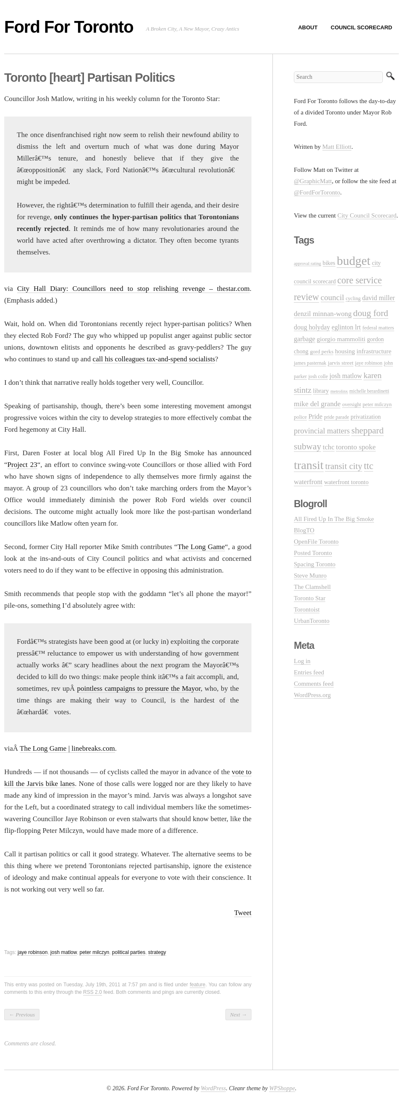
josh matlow (63, 952)
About (307, 27)
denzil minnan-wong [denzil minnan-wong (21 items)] (323, 314)
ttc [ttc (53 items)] (369, 466)
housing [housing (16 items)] (345, 351)
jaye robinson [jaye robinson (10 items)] (368, 363)
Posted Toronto (313, 553)
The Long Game (201, 547)
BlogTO (304, 530)
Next (238, 1014)
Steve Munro (310, 575)
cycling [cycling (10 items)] (352, 298)
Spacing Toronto (314, 564)
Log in (302, 661)
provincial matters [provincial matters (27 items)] (322, 431)
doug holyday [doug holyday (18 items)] (312, 327)
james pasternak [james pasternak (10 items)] (310, 363)
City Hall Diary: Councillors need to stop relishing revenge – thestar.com (133, 289)
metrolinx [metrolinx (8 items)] (339, 391)
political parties (128, 952)
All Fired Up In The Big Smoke (334, 519)
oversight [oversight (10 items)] (351, 404)
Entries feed (309, 672)
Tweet (242, 913)
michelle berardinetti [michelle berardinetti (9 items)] (369, 391)
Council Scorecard (361, 27)
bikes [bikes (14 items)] (329, 262)
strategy (157, 952)
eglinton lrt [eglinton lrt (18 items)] (346, 327)
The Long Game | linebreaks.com (67, 748)
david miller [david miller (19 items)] (378, 297)
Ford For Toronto (68, 27)
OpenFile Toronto (316, 541)
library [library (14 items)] (321, 390)
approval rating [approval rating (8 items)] (307, 263)
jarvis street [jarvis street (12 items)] (340, 363)
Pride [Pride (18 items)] (315, 416)
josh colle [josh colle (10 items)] (318, 376)
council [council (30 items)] (332, 297)
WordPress (213, 1088)
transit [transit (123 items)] (309, 465)
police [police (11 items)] (300, 417)
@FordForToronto (317, 192)
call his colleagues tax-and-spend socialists (154, 359)
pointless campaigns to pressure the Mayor (139, 688)
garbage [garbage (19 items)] (304, 338)
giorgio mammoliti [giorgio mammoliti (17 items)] (341, 338)
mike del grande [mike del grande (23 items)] (317, 404)
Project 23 (22, 465)
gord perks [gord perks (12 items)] (321, 351)
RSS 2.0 (92, 992)
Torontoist (306, 609)
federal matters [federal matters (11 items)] (378, 328)
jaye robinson (32, 952)
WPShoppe (282, 1088)
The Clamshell (312, 586)
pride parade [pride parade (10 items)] (336, 417)
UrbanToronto (312, 620)
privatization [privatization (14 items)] (366, 416)
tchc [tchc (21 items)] (329, 447)
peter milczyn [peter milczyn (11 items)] (377, 404)
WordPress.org (312, 695)
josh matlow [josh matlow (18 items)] (346, 375)
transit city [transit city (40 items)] (343, 466)
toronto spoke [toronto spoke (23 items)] (356, 447)
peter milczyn (94, 952)
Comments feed (314, 683)
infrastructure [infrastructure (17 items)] (373, 351)
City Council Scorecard (367, 215)
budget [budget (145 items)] (353, 260)
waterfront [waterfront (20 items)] (308, 482)
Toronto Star (309, 598)
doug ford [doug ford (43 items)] (370, 313)
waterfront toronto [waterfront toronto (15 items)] (346, 482)
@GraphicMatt (313, 181)
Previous (22, 1014)
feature (197, 985)
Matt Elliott (337, 146)
